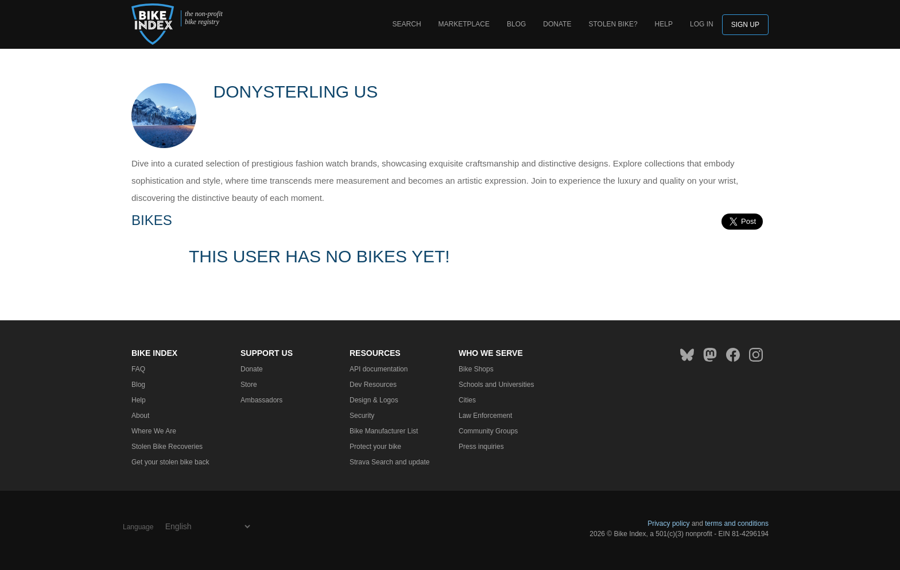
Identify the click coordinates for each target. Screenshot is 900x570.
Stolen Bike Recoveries (167, 447)
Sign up (745, 25)
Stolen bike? (612, 24)
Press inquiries (481, 447)
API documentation (379, 369)
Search (407, 24)
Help (664, 24)
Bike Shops (476, 369)
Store (248, 385)
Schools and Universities (496, 385)
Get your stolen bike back (170, 462)
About (140, 416)
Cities (467, 400)
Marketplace (464, 24)
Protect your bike (375, 447)
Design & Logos (374, 400)
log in (701, 24)
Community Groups (488, 431)
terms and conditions (737, 523)
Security (362, 416)
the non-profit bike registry (204, 18)
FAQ (138, 369)
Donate (557, 24)
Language (138, 527)
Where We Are (153, 431)
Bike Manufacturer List (384, 431)
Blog (516, 24)
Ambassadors (261, 400)
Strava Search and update (389, 462)
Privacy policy (668, 523)
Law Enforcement (485, 416)
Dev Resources (373, 385)
